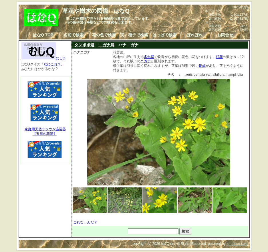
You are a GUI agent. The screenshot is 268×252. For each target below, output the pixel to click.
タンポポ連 (84, 45)
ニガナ (145, 61)
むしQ (43, 58)
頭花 (219, 57)
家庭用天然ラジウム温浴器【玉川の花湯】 (45, 131)
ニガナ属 (106, 45)
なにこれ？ (52, 64)
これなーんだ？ (85, 222)
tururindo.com (237, 244)
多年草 (149, 57)
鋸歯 (202, 66)
